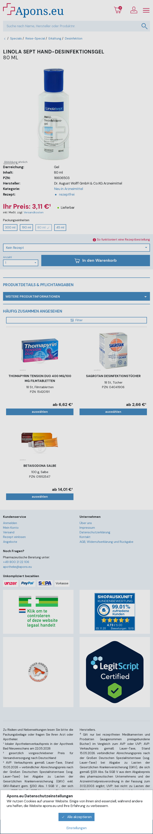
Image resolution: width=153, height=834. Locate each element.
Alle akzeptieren (76, 817)
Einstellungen (76, 828)
